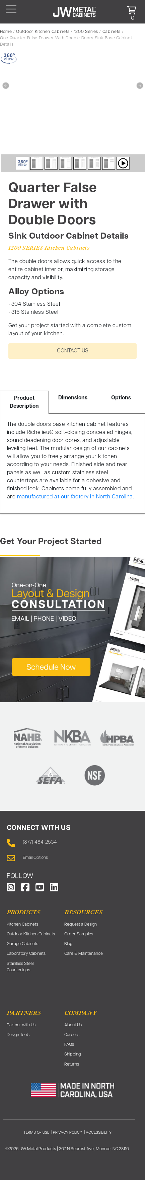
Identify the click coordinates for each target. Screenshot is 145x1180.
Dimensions (72, 398)
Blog (68, 944)
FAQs (69, 1044)
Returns (71, 1064)
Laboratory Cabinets (26, 953)
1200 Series (86, 32)
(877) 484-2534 (40, 842)
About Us (73, 1025)
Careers (71, 1035)
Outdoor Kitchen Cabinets (42, 32)
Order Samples (78, 934)
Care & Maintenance (83, 953)
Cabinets (111, 32)
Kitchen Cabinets (22, 924)
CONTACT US (72, 351)
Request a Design (80, 924)
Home (6, 32)
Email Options (35, 857)
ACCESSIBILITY (99, 1133)
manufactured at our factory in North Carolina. (75, 497)
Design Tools (18, 1035)
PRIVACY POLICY (67, 1133)
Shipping (72, 1054)
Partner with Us (21, 1025)
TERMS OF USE (36, 1133)
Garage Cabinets (22, 944)
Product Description (24, 402)
